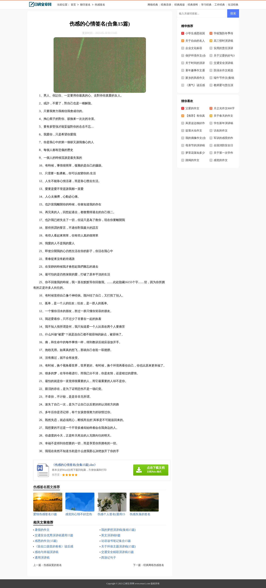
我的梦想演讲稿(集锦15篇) (118, 529)
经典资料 (193, 4)
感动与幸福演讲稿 (46, 552)
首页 (73, 5)
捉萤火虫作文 (193, 130)
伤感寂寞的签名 (53, 565)
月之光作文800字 (224, 108)
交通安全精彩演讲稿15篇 (117, 552)
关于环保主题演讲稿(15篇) (118, 546)
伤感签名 (100, 5)
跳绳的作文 (192, 160)
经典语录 (166, 4)
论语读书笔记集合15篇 (116, 540)
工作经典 (219, 4)
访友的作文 (221, 130)
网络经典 (153, 4)
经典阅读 (179, 4)
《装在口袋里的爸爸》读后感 (54, 546)
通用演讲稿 (42, 557)
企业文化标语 (193, 48)
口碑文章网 (128, 583)
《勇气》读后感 (195, 85)
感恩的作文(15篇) (46, 540)
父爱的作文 (192, 108)
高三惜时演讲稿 (223, 40)
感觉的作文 (221, 160)
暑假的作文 (42, 529)
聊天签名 (85, 5)
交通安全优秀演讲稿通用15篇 (54, 535)
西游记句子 (108, 557)
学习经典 (206, 4)
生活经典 (233, 4)
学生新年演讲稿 (223, 123)
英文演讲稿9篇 (110, 535)
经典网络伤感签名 (153, 565)
